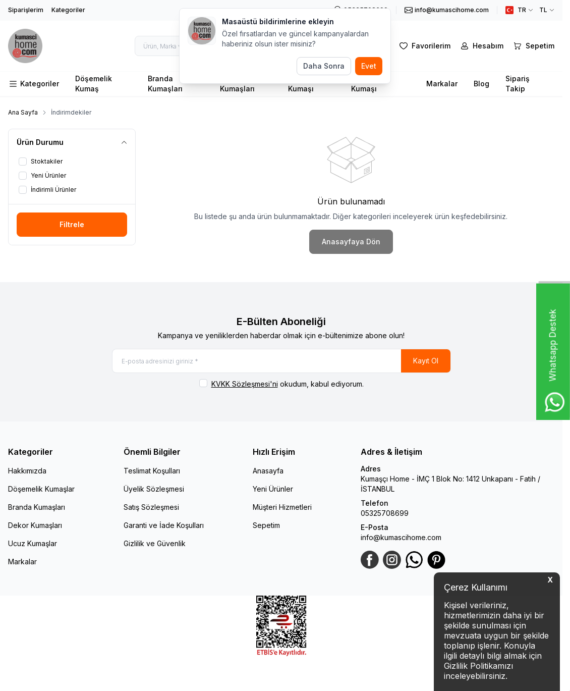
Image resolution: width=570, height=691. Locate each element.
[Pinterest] (436, 561)
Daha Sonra (324, 66)
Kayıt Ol (425, 361)
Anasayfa (268, 471)
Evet (368, 66)
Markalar (442, 83)
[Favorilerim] (423, 46)
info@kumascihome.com (401, 538)
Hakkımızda (27, 471)
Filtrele (72, 224)
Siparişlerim (25, 10)
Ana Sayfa (23, 112)
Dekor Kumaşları (35, 526)
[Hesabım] (481, 46)
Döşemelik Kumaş (93, 83)
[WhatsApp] (414, 561)
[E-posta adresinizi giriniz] (281, 361)
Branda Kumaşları (165, 83)
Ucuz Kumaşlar (32, 544)
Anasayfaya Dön (351, 241)
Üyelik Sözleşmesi (154, 490)
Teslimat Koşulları (152, 471)
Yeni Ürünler (273, 490)
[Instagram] (392, 561)
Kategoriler (68, 10)
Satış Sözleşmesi (151, 508)
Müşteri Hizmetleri (282, 508)
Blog (481, 83)
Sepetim (266, 526)
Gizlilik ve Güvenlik (155, 544)
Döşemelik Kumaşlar (41, 490)
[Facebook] (370, 561)
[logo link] (30, 46)
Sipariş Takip (517, 83)
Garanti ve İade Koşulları (164, 526)
